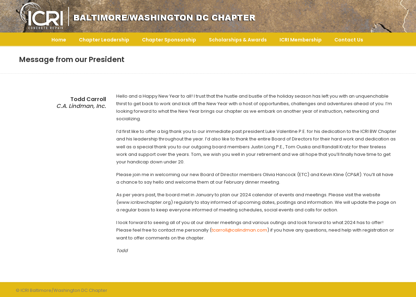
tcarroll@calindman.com (239, 230)
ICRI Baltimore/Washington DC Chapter (156, 16)
